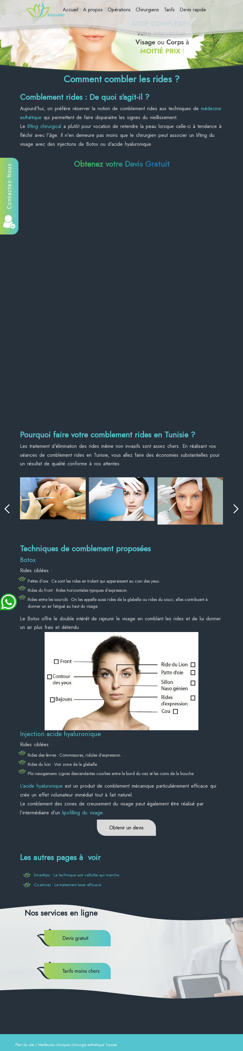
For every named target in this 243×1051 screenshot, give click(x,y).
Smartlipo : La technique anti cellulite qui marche (76, 875)
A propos (93, 9)
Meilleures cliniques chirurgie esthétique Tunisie (77, 1045)
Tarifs (169, 9)
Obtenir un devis (126, 827)
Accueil (70, 9)
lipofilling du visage (82, 812)
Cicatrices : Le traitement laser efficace (67, 885)
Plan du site (24, 1045)
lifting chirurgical (44, 126)
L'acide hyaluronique (41, 785)
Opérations (119, 9)
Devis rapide (193, 9)
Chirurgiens (147, 9)
